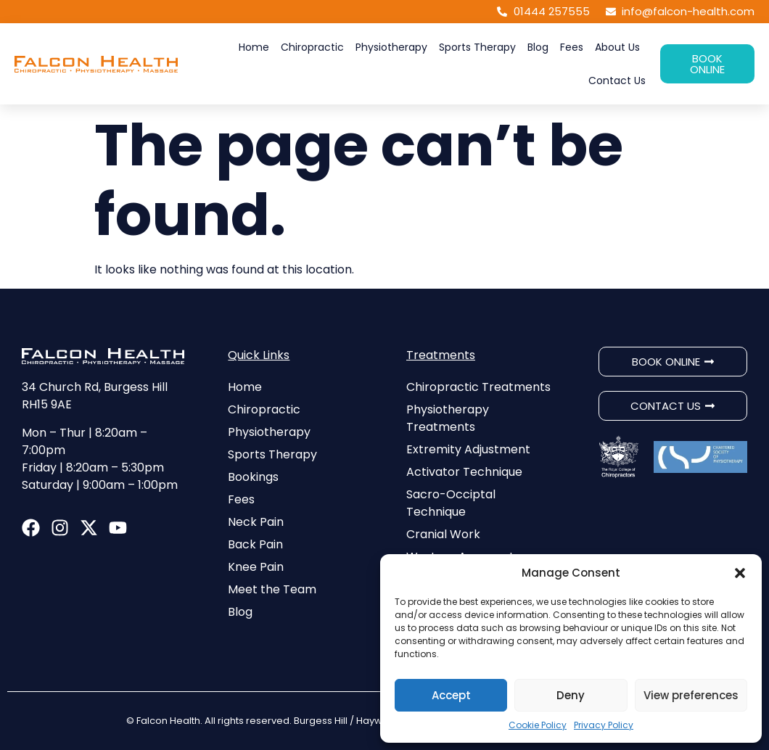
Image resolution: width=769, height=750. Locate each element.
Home (254, 47)
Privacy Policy (603, 725)
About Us (617, 47)
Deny (570, 695)
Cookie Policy (538, 725)
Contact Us (617, 80)
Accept (451, 695)
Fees (571, 47)
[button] (740, 573)
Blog (537, 47)
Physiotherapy (391, 47)
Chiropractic (312, 47)
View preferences (691, 695)
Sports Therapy (477, 47)
